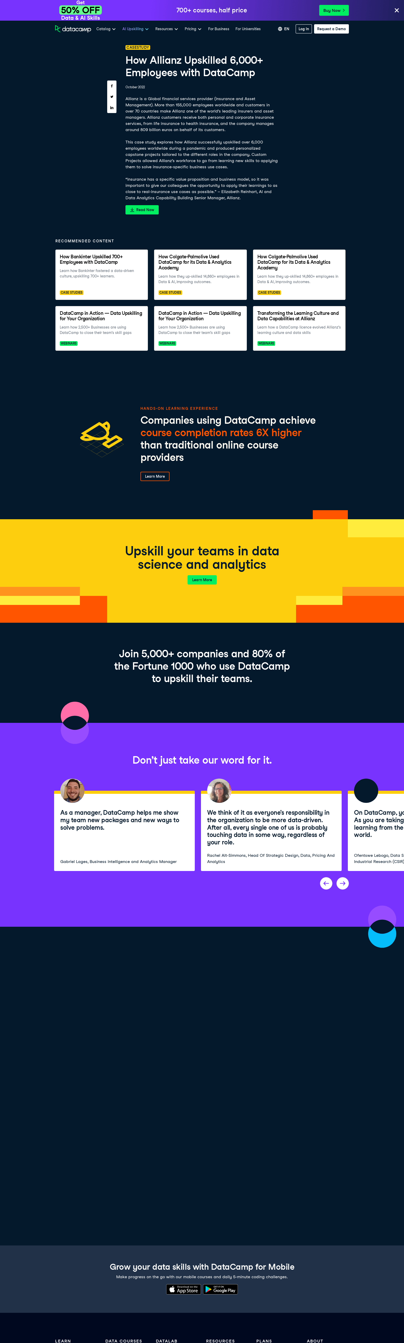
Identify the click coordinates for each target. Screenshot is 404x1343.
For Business (218, 29)
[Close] (397, 10)
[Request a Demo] (331, 29)
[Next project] (342, 883)
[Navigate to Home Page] (73, 29)
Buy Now (334, 10)
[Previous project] (326, 883)
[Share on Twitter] (111, 96)
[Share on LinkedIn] (111, 107)
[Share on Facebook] (111, 86)
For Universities (248, 29)
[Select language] (283, 29)
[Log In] (304, 29)
